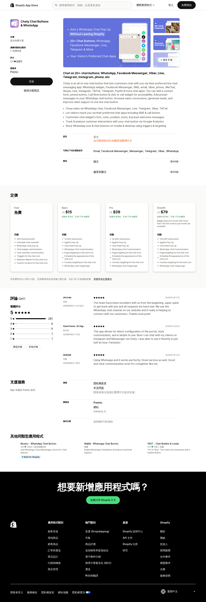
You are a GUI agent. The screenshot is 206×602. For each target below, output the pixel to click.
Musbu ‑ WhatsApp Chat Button (38, 443)
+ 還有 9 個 (166, 59)
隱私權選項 (78, 592)
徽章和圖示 (100, 171)
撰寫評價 (17, 346)
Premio (14, 71)
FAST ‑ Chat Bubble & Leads (163, 443)
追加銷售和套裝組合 (96, 550)
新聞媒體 (165, 550)
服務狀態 (165, 575)
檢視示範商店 (31, 90)
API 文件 (128, 537)
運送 (87, 569)
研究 (125, 550)
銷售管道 (53, 531)
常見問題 (99, 387)
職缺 (162, 537)
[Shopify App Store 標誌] (24, 5)
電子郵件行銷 (93, 556)
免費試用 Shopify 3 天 (103, 500)
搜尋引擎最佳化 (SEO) (98, 563)
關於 (162, 531)
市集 (87, 537)
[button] (39, 450)
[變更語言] (181, 591)
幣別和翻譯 (91, 575)
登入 (170, 5)
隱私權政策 (100, 383)
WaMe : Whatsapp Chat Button (101, 443)
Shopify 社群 (130, 544)
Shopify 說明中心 (133, 531)
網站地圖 (63, 592)
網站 (96, 407)
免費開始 (186, 5)
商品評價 (90, 544)
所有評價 (33, 346)
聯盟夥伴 (165, 563)
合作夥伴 (165, 556)
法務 (162, 569)
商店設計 (53, 556)
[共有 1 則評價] (52, 333)
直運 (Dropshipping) (97, 531)
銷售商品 (53, 544)
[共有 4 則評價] (52, 323)
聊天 (96, 161)
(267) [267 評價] (19, 61)
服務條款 (32, 592)
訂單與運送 (54, 550)
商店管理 (53, 569)
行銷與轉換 (54, 563)
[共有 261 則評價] (50, 318)
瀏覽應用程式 (145, 5)
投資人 (164, 544)
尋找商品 (53, 537)
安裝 (31, 81)
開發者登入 (16, 592)
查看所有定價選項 (103, 279)
